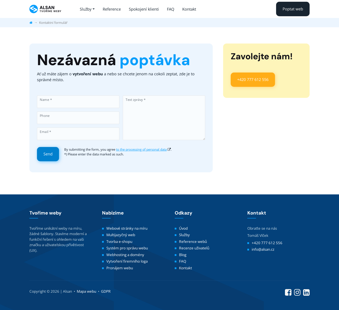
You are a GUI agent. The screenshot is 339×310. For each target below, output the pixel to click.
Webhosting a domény (125, 254)
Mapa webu (86, 291)
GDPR (106, 291)
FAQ (170, 9)
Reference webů (193, 241)
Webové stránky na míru (126, 228)
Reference (112, 9)
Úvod (183, 228)
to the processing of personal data (141, 149)
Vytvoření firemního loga (127, 261)
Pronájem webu (119, 267)
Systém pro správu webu (127, 247)
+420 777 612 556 (253, 79)
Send (48, 154)
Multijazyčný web (120, 234)
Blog (182, 254)
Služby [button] (85, 9)
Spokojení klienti (144, 9)
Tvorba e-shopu (119, 241)
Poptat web (293, 8)
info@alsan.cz (263, 249)
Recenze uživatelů (194, 247)
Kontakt (189, 9)
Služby (184, 234)
